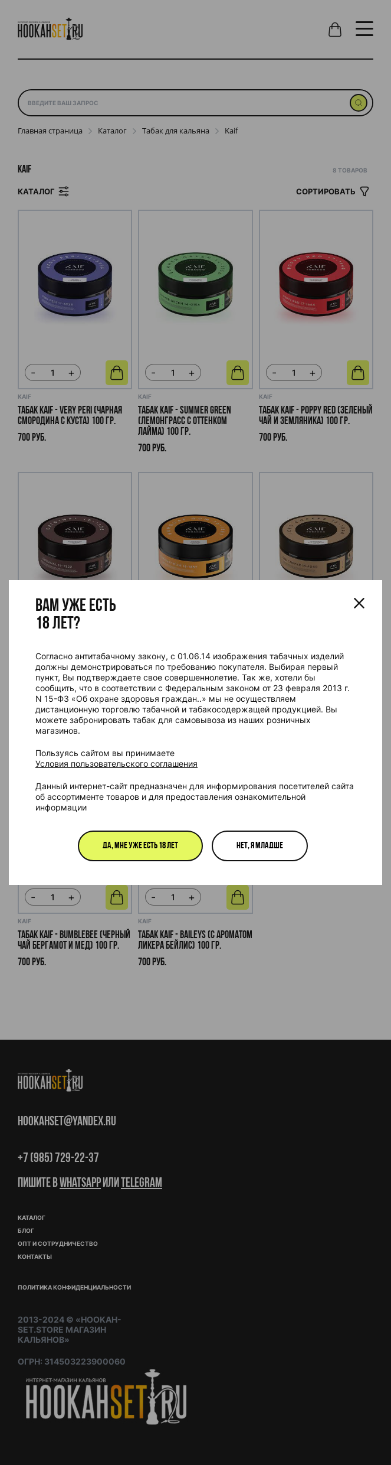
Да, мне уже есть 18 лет (140, 846)
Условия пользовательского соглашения (116, 763)
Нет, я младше (259, 846)
